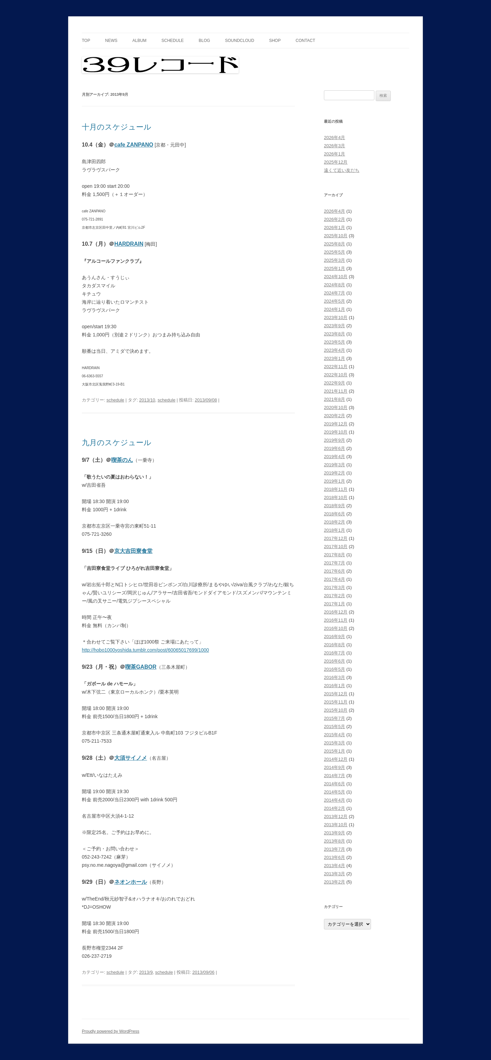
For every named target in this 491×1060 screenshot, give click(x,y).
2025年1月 (334, 268)
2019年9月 (334, 440)
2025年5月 (334, 252)
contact (305, 40)
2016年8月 (334, 644)
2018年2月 (334, 522)
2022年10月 (335, 374)
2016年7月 (334, 652)
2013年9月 (334, 832)
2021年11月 (335, 391)
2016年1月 (334, 685)
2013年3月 (334, 873)
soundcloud (239, 40)
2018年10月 (335, 497)
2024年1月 (334, 309)
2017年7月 (334, 562)
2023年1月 (334, 358)
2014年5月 (334, 791)
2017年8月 (334, 554)
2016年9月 (334, 636)
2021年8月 (334, 399)
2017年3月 (334, 587)
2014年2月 (334, 808)
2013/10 (147, 400)
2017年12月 (335, 538)
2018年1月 (334, 530)
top (86, 40)
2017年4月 (334, 579)
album (139, 40)
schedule (172, 40)
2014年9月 (334, 767)
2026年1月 (334, 153)
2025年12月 (335, 162)
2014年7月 (334, 775)
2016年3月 (334, 677)
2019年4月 (334, 456)
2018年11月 (335, 489)
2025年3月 (334, 260)
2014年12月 (335, 759)
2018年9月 (334, 505)
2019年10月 (335, 432)
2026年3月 (334, 145)
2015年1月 (334, 751)
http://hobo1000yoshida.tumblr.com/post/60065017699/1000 (145, 650)
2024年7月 (334, 293)
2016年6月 (334, 661)
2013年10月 (335, 824)
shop (275, 40)
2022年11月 (335, 366)
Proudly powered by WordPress (110, 1031)
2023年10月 (335, 317)
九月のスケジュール (116, 442)
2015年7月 (334, 718)
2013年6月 (334, 857)
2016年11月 (335, 620)
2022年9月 (334, 382)
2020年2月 (334, 415)
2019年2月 (334, 472)
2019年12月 (335, 423)
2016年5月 (334, 669)
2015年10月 (335, 710)
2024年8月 (334, 284)
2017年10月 (335, 546)
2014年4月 (334, 800)
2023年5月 (334, 342)
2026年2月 (334, 219)
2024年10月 (335, 276)
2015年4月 (334, 734)
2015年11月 (335, 702)
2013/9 (146, 972)
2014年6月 (334, 783)
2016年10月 (335, 628)
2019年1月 (334, 481)
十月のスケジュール (116, 127)
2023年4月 (334, 350)
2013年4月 (334, 865)
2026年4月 (334, 137)
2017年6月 (334, 571)
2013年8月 (334, 841)
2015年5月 (334, 726)
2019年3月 (334, 464)
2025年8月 (334, 243)
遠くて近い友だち (341, 170)
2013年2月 (334, 881)
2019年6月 (334, 448)
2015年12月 (335, 693)
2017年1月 (334, 603)
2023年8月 (334, 333)
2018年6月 (334, 513)
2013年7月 (334, 849)
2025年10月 (335, 235)
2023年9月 (334, 325)
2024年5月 (334, 301)
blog (204, 40)
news (111, 40)
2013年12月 (335, 816)
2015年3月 (334, 742)
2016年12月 (335, 612)
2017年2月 (334, 595)
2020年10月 (335, 407)
